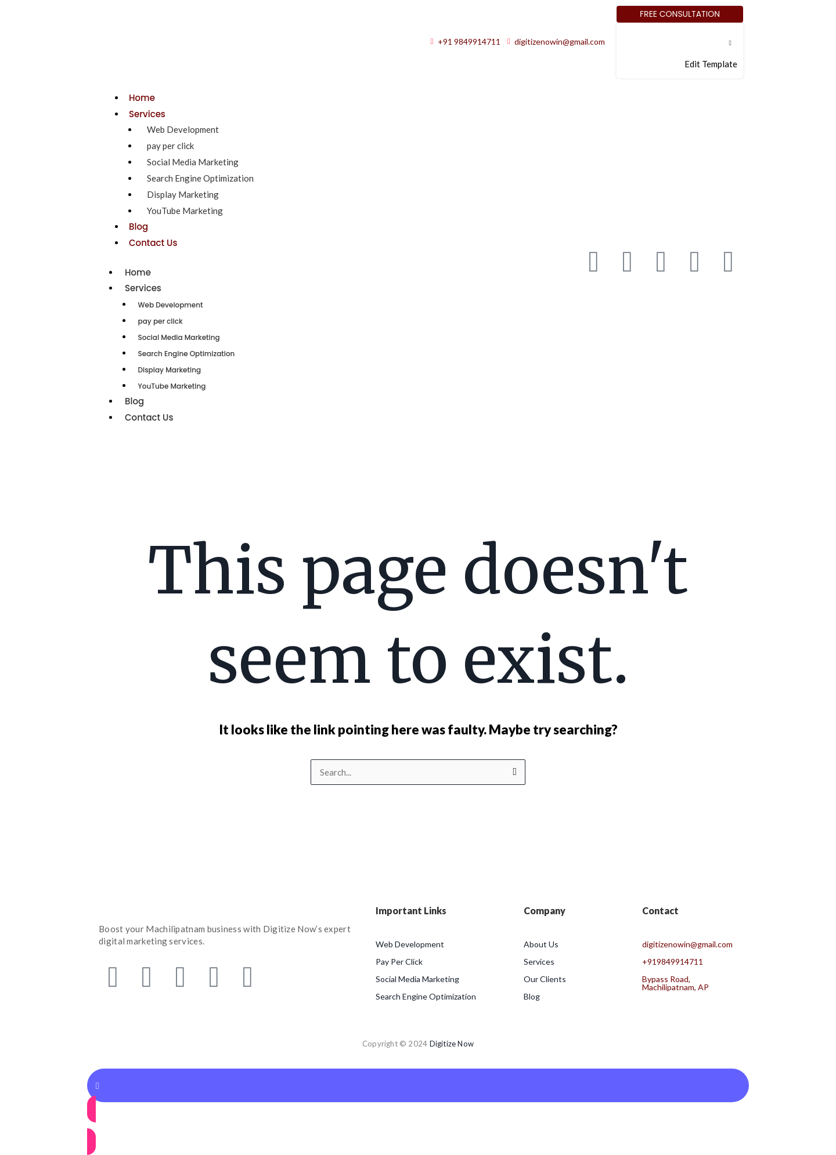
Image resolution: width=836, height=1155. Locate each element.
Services (147, 114)
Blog (138, 226)
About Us (541, 944)
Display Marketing (183, 194)
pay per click (170, 145)
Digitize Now (452, 1043)
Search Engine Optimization (200, 178)
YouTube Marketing (185, 210)
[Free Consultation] (680, 14)
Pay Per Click (399, 961)
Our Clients (545, 979)
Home (142, 98)
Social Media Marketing (193, 162)
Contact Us (153, 243)
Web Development (183, 129)
